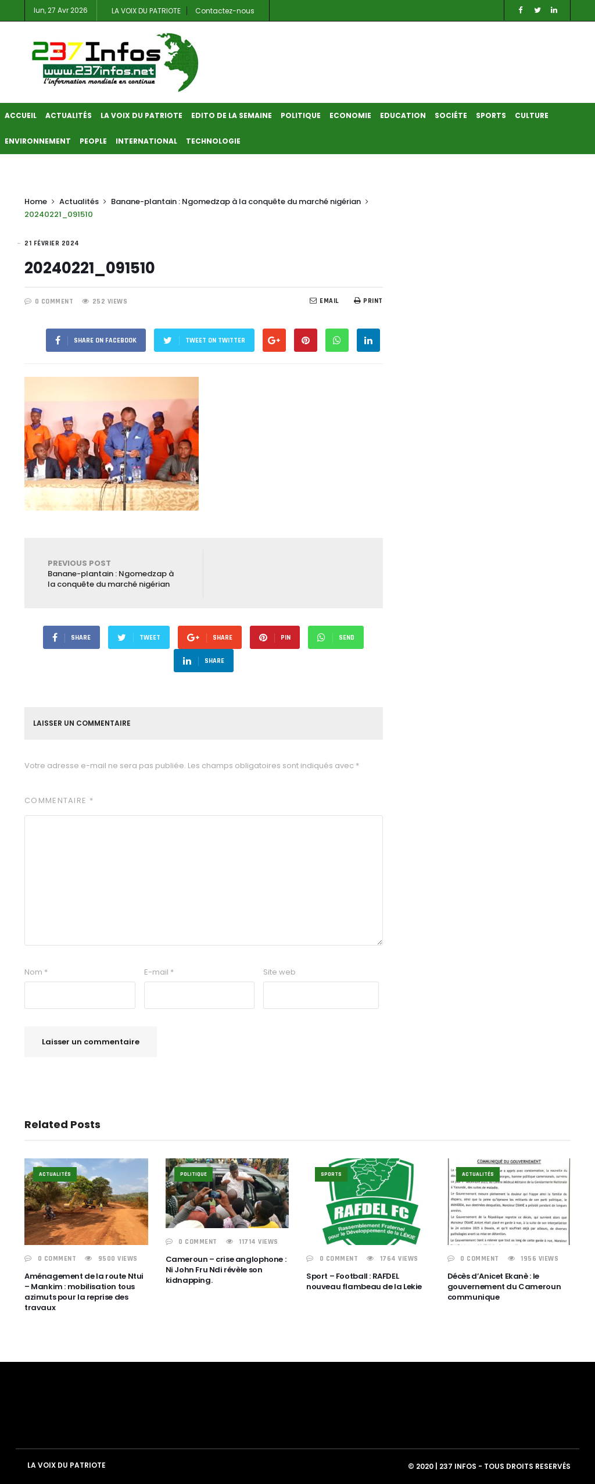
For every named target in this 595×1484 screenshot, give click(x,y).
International (146, 141)
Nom (36, 972)
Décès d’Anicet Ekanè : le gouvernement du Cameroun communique (504, 1287)
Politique (301, 115)
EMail (324, 301)
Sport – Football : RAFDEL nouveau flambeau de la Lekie (364, 1281)
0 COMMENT (54, 301)
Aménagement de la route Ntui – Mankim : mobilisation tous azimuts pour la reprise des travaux (84, 1292)
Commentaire (59, 800)
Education (403, 115)
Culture (532, 115)
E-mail (159, 972)
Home (35, 201)
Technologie (213, 141)
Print (368, 301)
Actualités (68, 115)
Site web (279, 972)
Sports (491, 115)
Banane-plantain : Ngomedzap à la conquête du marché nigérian (236, 201)
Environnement (38, 141)
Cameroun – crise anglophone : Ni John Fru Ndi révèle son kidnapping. (226, 1270)
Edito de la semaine (231, 115)
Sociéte (451, 115)
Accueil (21, 115)
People (93, 141)
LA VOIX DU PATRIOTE (146, 10)
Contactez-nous (225, 10)
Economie (350, 115)
